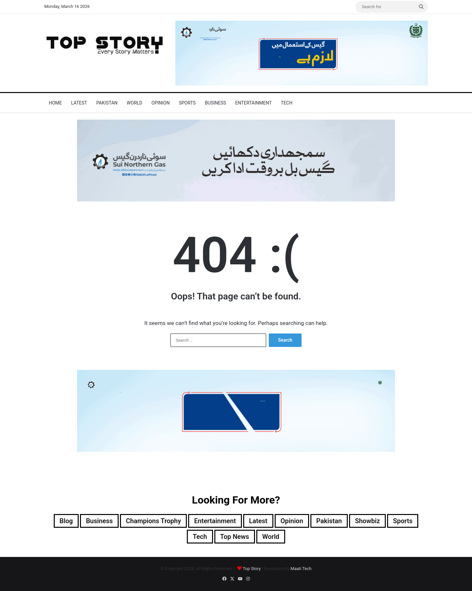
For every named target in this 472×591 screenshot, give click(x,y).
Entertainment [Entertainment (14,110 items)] (215, 521)
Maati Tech (300, 568)
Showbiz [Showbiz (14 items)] (367, 521)
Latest (79, 102)
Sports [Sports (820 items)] (402, 521)
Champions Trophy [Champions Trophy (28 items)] (153, 521)
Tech (286, 102)
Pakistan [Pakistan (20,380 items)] (329, 521)
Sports (187, 102)
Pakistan (107, 102)
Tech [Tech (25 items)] (200, 537)
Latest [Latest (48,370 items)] (258, 521)
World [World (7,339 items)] (270, 537)
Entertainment (253, 102)
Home (55, 102)
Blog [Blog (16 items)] (66, 521)
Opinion (160, 102)
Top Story (252, 568)
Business (215, 102)
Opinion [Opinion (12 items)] (292, 521)
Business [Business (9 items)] (99, 521)
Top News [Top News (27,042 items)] (234, 537)
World (134, 102)
